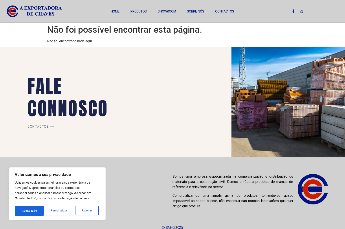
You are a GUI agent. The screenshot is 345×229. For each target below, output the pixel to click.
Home (115, 11)
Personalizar (30, 211)
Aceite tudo (86, 211)
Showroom (167, 11)
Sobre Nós (195, 11)
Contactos (224, 11)
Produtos (138, 11)
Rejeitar (58, 211)
